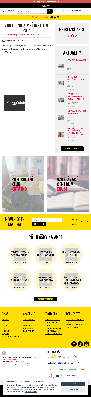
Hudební (26, 323)
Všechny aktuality (72, 149)
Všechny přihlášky (45, 300)
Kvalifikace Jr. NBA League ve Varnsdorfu (76, 113)
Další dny (72, 36)
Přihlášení (36, 17)
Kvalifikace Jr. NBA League (76, 60)
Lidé (3, 323)
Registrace (44, 17)
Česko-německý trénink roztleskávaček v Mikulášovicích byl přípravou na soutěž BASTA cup (75, 132)
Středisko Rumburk (53, 329)
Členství (5, 329)
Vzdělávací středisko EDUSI (75, 322)
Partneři (5, 326)
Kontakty (86, 11)
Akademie (29, 314)
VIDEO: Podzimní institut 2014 (35, 35)
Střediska (51, 314)
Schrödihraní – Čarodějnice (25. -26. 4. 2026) (75, 79)
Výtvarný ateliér (51, 326)
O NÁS (5, 314)
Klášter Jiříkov (51, 323)
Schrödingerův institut (16, 35)
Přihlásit (39, 225)
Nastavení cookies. (31, 391)
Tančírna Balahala (52, 321)
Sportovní (27, 326)
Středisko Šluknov (52, 332)
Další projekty (29, 332)
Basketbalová (29, 321)
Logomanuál (7, 332)
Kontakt (5, 321)
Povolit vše (73, 384)
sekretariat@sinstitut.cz (14, 360)
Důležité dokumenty (10, 337)
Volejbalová (28, 329)
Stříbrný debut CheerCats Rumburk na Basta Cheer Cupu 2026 (75, 96)
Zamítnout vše (73, 389)
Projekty (5, 335)
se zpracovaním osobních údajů (80, 224)
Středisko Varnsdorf (53, 335)
